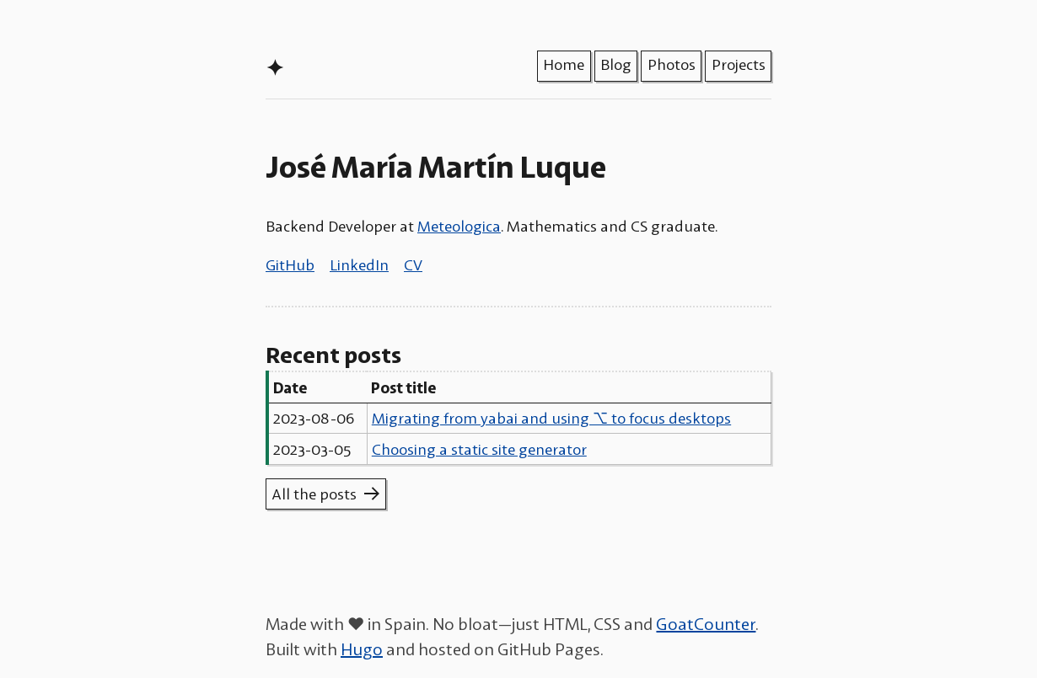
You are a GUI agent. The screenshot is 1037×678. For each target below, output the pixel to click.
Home (563, 64)
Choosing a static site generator (479, 449)
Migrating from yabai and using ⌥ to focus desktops (551, 418)
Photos (671, 64)
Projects (739, 64)
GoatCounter (705, 623)
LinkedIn (359, 264)
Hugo (362, 648)
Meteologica (459, 226)
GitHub (290, 264)
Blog (615, 64)
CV (413, 264)
